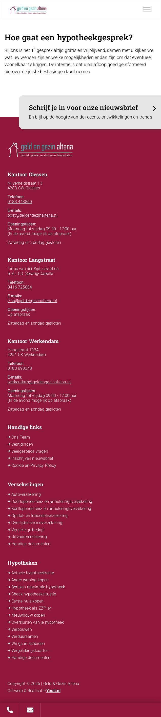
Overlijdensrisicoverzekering (37, 522)
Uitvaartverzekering (29, 536)
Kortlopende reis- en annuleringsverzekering (51, 508)
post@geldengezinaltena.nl (32, 215)
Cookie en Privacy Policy (33, 465)
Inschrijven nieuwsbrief (32, 458)
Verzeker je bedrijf (27, 529)
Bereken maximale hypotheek (38, 587)
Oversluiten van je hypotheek (37, 622)
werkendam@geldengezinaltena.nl (39, 382)
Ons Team (20, 437)
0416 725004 (20, 287)
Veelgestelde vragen (29, 451)
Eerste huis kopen (27, 601)
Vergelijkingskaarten (30, 650)
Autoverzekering (26, 494)
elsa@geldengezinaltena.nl (32, 300)
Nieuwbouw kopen (28, 615)
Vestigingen (22, 444)
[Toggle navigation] (146, 10)
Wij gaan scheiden (28, 643)
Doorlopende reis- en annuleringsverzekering (51, 501)
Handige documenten (31, 543)
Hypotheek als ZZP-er (31, 608)
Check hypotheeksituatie (33, 594)
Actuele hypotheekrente (32, 572)
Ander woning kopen (30, 580)
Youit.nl (53, 690)
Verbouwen (21, 629)
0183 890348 (20, 368)
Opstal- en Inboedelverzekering (39, 515)
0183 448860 (20, 201)
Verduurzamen (24, 636)
